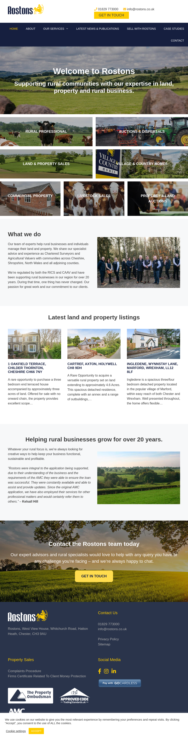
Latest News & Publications (97, 28)
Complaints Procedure (24, 671)
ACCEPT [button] (36, 731)
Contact (177, 40)
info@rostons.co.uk (140, 9)
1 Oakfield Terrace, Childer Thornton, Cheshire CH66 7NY (27, 368)
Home (14, 28)
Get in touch (94, 576)
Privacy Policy (108, 639)
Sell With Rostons (141, 28)
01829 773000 (108, 9)
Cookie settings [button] (16, 731)
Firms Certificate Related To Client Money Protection (47, 676)
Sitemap (104, 644)
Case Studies (174, 28)
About (30, 28)
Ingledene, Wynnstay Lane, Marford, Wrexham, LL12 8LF (152, 368)
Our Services (57, 29)
